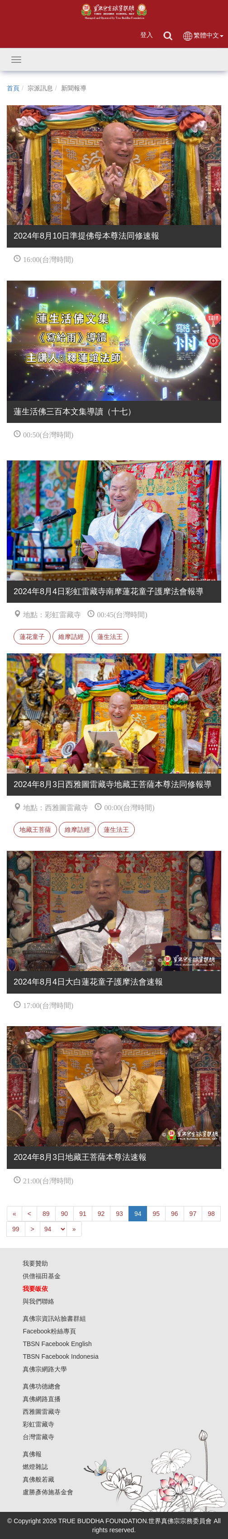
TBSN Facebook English (57, 1343)
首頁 (13, 88)
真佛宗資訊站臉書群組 (54, 1318)
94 (138, 1213)
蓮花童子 (32, 636)
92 (101, 1213)
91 (82, 1213)
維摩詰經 (71, 636)
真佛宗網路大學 (45, 1369)
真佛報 (32, 1454)
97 (193, 1213)
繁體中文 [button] (202, 36)
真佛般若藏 (38, 1479)
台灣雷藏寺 (38, 1436)
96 (174, 1213)
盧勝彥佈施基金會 (48, 1492)
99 (15, 1229)
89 (46, 1213)
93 (119, 1213)
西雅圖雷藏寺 (42, 1411)
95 (156, 1213)
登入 (146, 34)
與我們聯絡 (38, 1301)
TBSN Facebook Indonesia (60, 1356)
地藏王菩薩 (35, 829)
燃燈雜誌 (35, 1466)
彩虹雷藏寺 (38, 1424)
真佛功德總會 (42, 1386)
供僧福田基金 (42, 1276)
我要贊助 (35, 1263)
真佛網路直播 (42, 1399)
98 (211, 1213)
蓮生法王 (110, 636)
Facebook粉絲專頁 (49, 1331)
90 (64, 1213)
